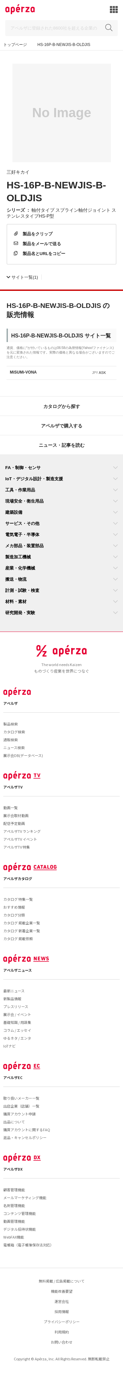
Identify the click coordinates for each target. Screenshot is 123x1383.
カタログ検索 (14, 731)
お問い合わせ (61, 1342)
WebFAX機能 (13, 1237)
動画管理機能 (14, 1221)
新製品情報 (12, 998)
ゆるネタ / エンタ (17, 1038)
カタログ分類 (14, 915)
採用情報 (61, 1311)
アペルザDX (13, 1169)
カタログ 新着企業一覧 (21, 930)
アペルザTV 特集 (16, 847)
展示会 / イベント (17, 1014)
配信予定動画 (14, 823)
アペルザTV (13, 786)
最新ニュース (14, 990)
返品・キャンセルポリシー (25, 1137)
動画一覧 (10, 807)
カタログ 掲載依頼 (18, 938)
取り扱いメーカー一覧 (21, 1098)
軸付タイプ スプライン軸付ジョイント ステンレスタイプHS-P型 (61, 212)
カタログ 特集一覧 (18, 899)
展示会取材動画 (16, 815)
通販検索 (10, 739)
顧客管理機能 (14, 1189)
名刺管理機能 (14, 1205)
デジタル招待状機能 (19, 1229)
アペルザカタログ (17, 878)
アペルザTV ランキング (22, 831)
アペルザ (10, 703)
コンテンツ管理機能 (19, 1213)
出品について (14, 1121)
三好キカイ (18, 171)
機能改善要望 (61, 1291)
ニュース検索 (14, 747)
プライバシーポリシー (62, 1321)
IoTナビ (9, 1045)
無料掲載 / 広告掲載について (62, 1281)
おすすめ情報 (14, 907)
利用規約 (61, 1331)
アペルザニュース (17, 970)
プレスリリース (15, 1006)
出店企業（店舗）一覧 (21, 1106)
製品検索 (10, 723)
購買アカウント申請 (19, 1113)
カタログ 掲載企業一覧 (21, 922)
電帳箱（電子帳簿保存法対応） (28, 1244)
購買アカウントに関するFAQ (26, 1129)
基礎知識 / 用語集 (17, 1022)
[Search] (61, 28)
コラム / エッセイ (17, 1030)
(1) (22, 277)
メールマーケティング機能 (24, 1197)
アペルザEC (13, 1077)
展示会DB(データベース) (23, 755)
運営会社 (61, 1301)
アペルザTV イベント (20, 839)
